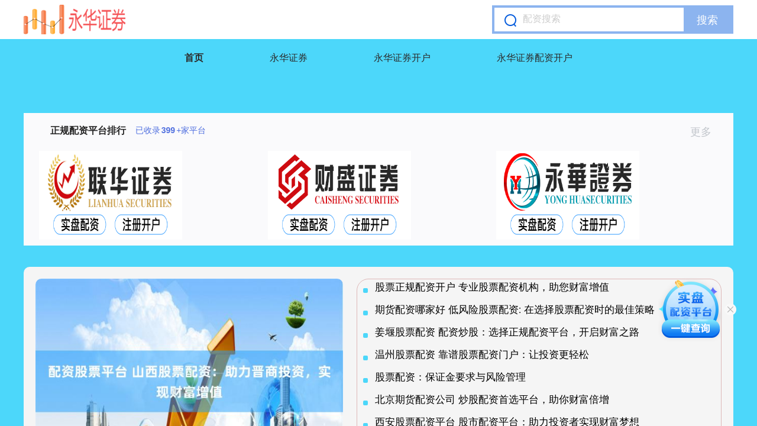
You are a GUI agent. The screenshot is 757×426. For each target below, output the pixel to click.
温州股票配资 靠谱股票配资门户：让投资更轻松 (482, 354)
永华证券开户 (402, 58)
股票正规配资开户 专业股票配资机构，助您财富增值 (492, 287)
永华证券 (289, 58)
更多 (706, 132)
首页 (194, 58)
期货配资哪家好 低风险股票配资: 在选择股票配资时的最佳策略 (515, 309)
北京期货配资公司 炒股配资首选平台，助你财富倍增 (492, 399)
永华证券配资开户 (534, 58)
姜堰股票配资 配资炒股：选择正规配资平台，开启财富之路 (507, 332)
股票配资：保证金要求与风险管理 (450, 377)
